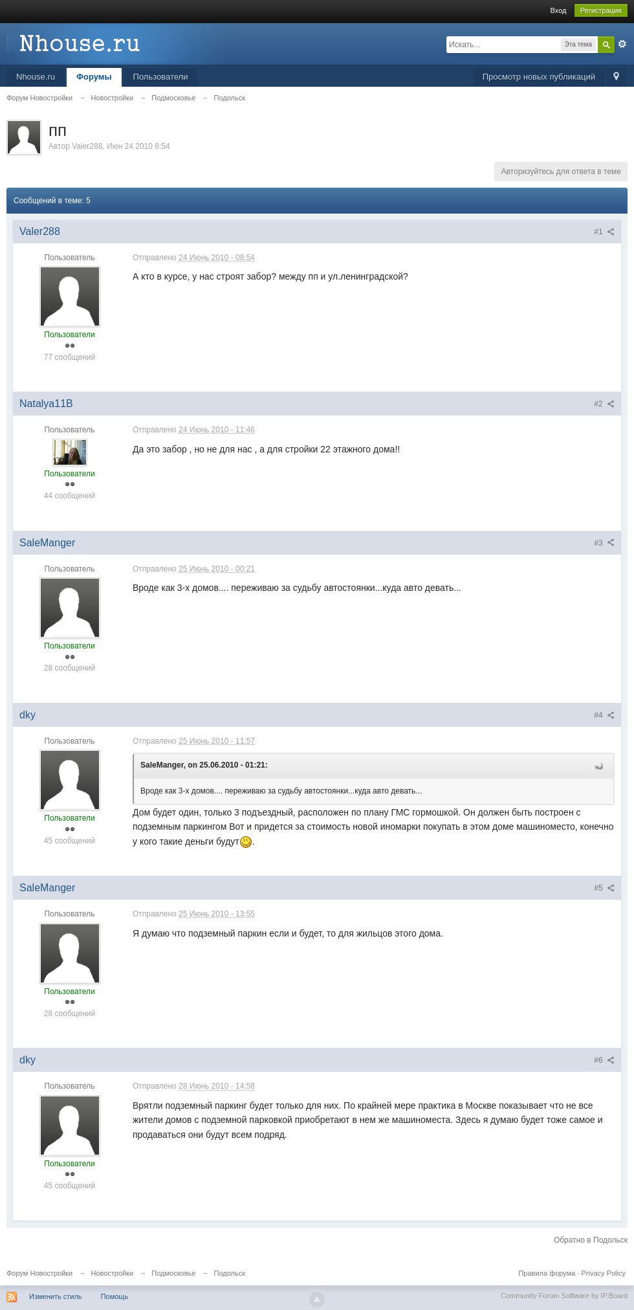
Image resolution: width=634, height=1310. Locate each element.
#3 (604, 543)
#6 (604, 1060)
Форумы (94, 77)
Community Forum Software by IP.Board (564, 1296)
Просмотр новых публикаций (539, 77)
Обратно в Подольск (591, 1240)
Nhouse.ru (35, 77)
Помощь (115, 1296)
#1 (604, 231)
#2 (604, 403)
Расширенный (622, 44)
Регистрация (601, 10)
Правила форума (546, 1273)
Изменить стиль (55, 1296)
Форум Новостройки (39, 1273)
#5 (604, 888)
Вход (559, 10)
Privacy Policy (604, 1273)
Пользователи (160, 77)
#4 (604, 715)
